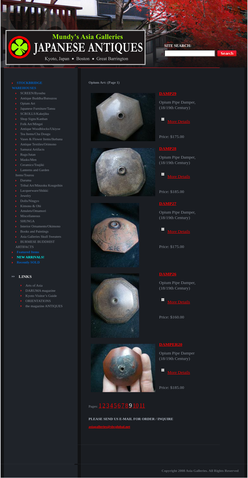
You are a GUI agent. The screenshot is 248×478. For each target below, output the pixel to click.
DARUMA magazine (40, 290)
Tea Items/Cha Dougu (35, 134)
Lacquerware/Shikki (34, 190)
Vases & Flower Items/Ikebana (41, 139)
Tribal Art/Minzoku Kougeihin (41, 185)
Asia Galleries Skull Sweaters (40, 236)
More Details (174, 121)
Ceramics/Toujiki (32, 165)
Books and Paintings (34, 231)
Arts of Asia (34, 285)
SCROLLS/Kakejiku (34, 113)
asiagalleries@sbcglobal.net (109, 426)
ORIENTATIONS (38, 301)
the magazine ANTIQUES (43, 306)
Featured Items (28, 252)
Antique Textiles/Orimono (38, 144)
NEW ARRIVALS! (30, 257)
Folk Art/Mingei (31, 124)
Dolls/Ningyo (29, 201)
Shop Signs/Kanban (33, 119)
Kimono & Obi (30, 206)
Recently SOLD (28, 262)
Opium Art (27, 103)
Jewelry (25, 196)
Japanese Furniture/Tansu (37, 108)
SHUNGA (27, 221)
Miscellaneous (30, 216)
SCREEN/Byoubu (32, 93)
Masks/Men (28, 159)
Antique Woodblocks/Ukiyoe (40, 129)
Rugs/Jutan (27, 154)
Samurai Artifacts (32, 149)
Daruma (25, 180)
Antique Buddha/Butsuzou (38, 98)
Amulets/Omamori (33, 211)
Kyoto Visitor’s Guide (41, 296)
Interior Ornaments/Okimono (40, 226)
